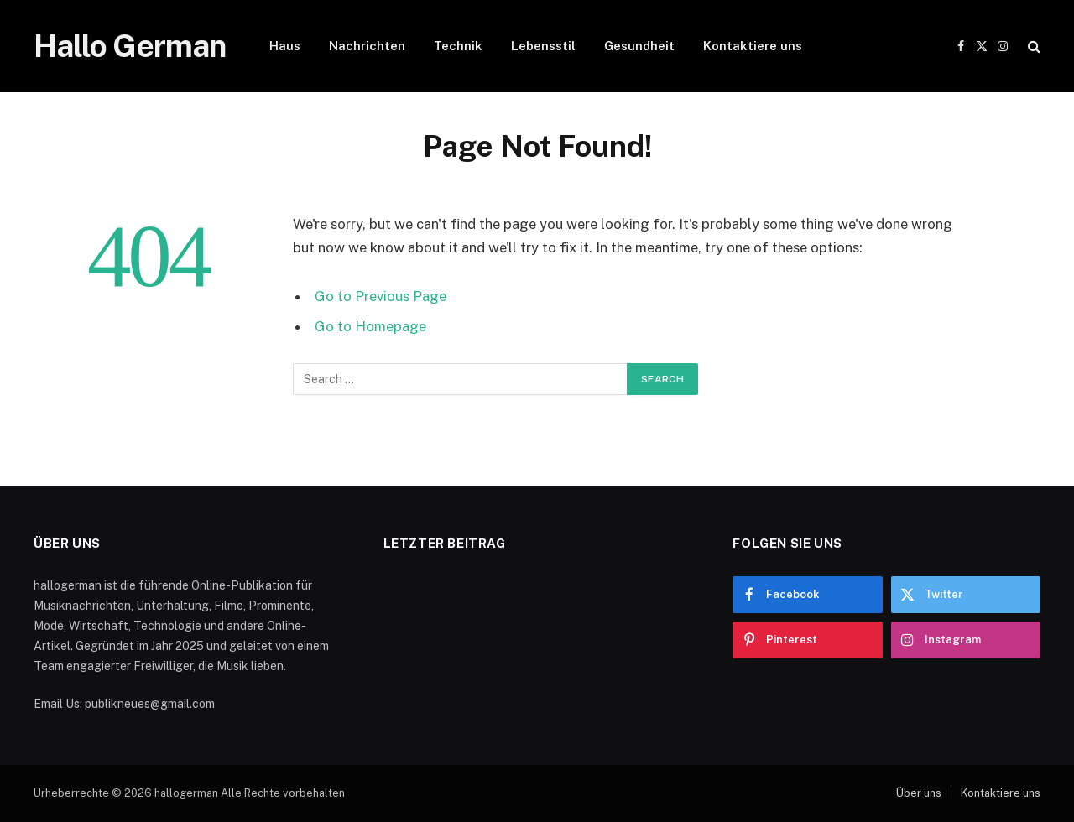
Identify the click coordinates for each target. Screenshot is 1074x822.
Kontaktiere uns (752, 46)
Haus (284, 46)
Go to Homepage (370, 326)
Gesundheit (639, 46)
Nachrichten (367, 46)
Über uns (918, 793)
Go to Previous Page (380, 296)
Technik (458, 46)
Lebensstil (543, 46)
